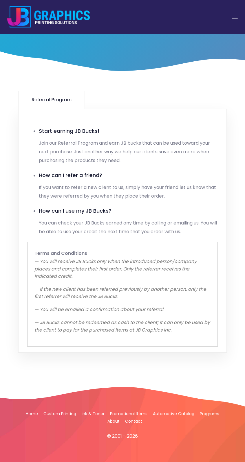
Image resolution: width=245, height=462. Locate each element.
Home (32, 414)
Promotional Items (128, 414)
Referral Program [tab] (52, 99)
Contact (133, 421)
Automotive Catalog (173, 414)
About (113, 421)
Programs (209, 414)
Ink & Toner (93, 414)
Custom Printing (59, 414)
